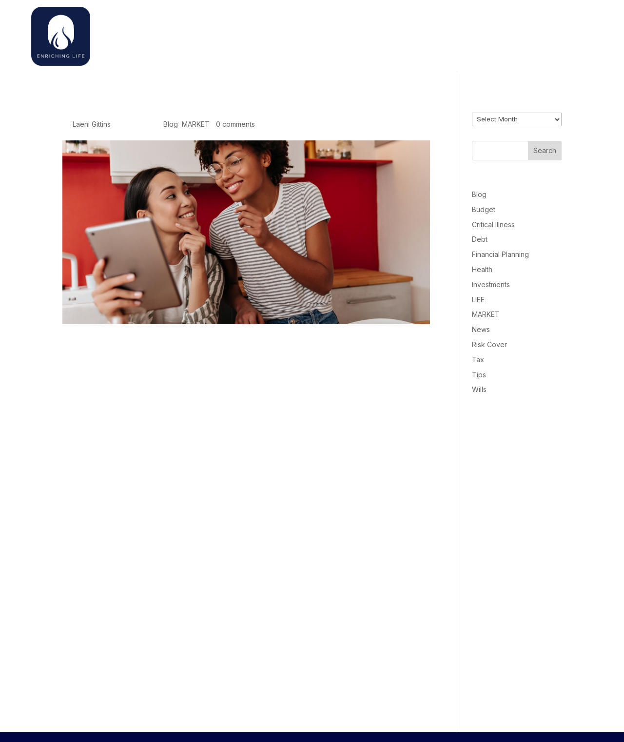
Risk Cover (489, 344)
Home (430, 34)
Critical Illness (493, 224)
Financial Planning (500, 254)
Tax (478, 359)
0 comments (235, 124)
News (481, 329)
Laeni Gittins (92, 124)
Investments (491, 284)
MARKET (196, 124)
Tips (479, 375)
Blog (170, 124)
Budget (483, 209)
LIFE (478, 299)
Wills (479, 389)
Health (482, 269)
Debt (480, 239)
